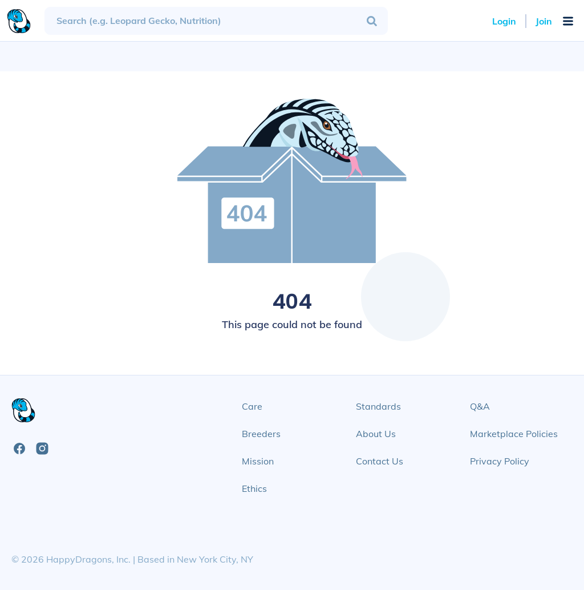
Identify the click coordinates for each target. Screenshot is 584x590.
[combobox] (216, 21)
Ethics (254, 488)
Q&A (480, 406)
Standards (378, 406)
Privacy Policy (499, 461)
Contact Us (379, 461)
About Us (376, 433)
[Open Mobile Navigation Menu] (568, 21)
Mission (258, 461)
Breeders (261, 433)
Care (252, 406)
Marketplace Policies (514, 433)
